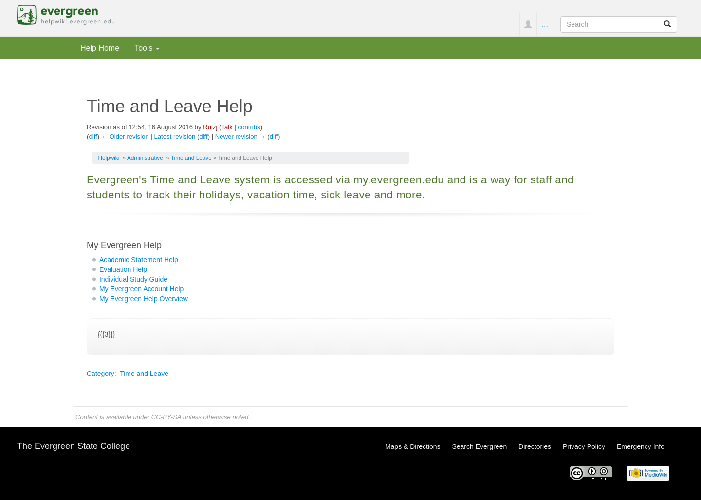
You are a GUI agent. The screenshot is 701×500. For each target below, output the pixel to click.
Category (100, 373)
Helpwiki (109, 157)
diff (93, 136)
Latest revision (174, 136)
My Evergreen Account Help (141, 289)
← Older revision (125, 136)
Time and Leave (191, 157)
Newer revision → (240, 136)
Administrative (145, 157)
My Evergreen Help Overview (143, 299)
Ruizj (210, 127)
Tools (147, 47)
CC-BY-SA (166, 417)
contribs (249, 127)
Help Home (99, 47)
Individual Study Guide (133, 279)
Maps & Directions (413, 446)
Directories (534, 446)
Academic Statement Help (138, 260)
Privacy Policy (584, 446)
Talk (226, 127)
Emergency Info (640, 446)
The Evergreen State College (73, 446)
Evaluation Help (123, 269)
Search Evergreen (479, 446)
